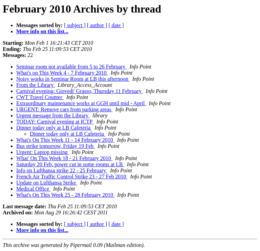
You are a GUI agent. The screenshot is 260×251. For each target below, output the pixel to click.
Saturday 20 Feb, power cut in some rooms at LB (70, 164)
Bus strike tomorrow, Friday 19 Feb (55, 146)
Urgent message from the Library (53, 115)
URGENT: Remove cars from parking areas (64, 109)
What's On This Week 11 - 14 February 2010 (65, 140)
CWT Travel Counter (40, 97)
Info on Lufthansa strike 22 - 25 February (61, 170)
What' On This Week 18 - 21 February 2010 (64, 158)
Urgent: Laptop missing (42, 152)
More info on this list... (42, 31)
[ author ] (97, 25)
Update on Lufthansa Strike (46, 183)
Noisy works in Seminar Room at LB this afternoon (73, 79)
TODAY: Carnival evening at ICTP (55, 121)
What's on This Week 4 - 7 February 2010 (62, 73)
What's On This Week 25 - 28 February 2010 (65, 195)
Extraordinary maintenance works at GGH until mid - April (81, 103)
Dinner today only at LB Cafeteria (54, 128)
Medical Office (33, 189)
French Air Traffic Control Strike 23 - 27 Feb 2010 (72, 176)
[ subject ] (75, 25)
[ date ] (116, 25)
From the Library (35, 85)
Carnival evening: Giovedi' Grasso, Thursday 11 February (79, 91)
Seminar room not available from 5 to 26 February (71, 67)
